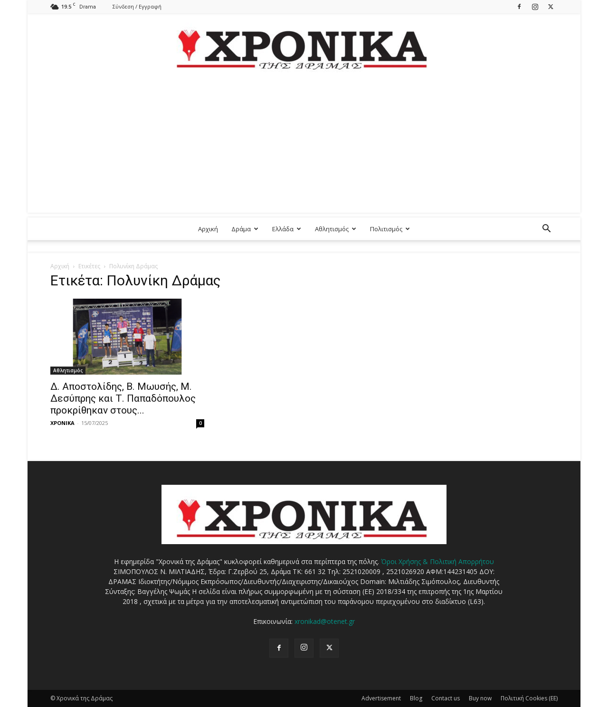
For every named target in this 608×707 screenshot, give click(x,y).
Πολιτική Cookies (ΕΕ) (529, 698)
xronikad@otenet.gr (324, 621)
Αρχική (208, 229)
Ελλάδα (286, 229)
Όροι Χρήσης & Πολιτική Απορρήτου (437, 561)
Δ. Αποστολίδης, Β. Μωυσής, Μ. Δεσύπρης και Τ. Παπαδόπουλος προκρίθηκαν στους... (123, 398)
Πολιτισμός (390, 229)
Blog (416, 698)
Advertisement (381, 698)
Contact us (445, 698)
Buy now (480, 698)
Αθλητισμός (335, 229)
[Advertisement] (304, 146)
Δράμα (244, 229)
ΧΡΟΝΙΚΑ (62, 422)
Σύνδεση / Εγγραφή (137, 6)
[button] (546, 229)
